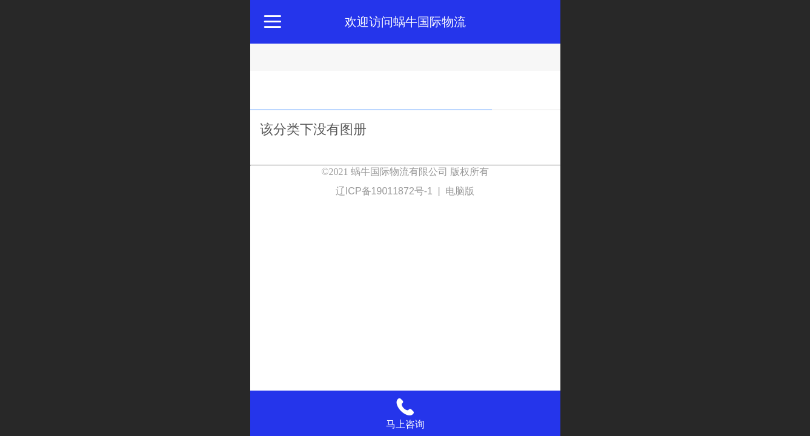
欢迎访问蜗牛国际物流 (405, 21)
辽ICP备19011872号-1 (386, 191)
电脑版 (459, 191)
